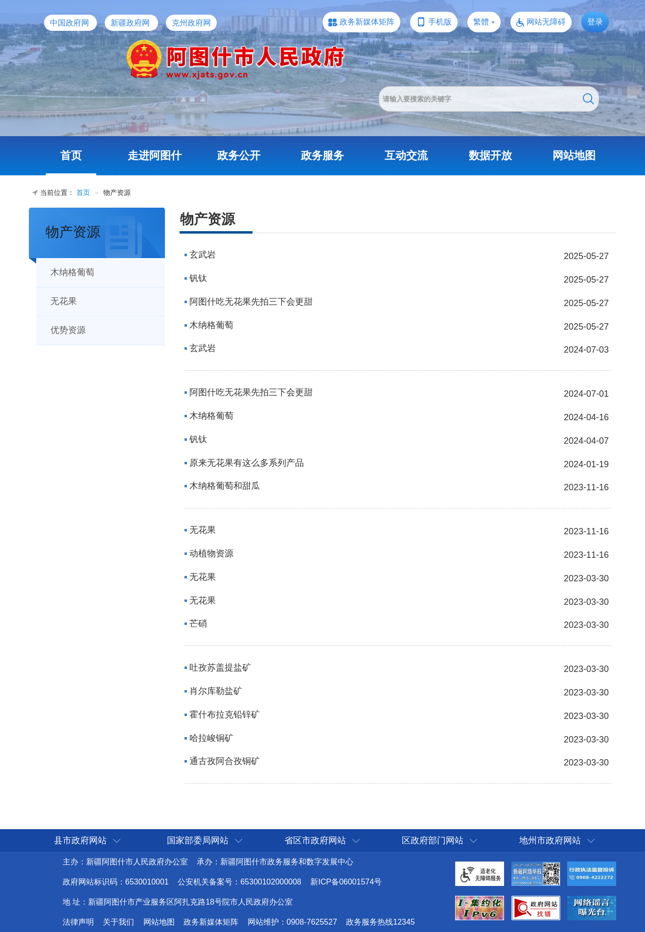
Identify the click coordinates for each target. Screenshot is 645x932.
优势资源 (68, 330)
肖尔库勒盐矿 (215, 691)
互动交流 (406, 155)
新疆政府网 (130, 23)
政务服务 (322, 155)
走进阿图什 (155, 155)
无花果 (63, 301)
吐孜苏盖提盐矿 (220, 667)
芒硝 (198, 623)
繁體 (481, 22)
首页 (71, 155)
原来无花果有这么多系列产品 (246, 463)
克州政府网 (191, 23)
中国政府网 (69, 23)
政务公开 (238, 155)
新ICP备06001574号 (346, 882)
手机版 (440, 22)
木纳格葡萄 (72, 272)
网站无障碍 (546, 22)
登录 (595, 22)
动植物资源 (211, 553)
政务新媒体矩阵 (367, 22)
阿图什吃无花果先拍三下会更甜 (251, 302)
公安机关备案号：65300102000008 (239, 882)
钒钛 (198, 278)
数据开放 (490, 155)
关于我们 (118, 922)
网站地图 (574, 155)
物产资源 (73, 231)
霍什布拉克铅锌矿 (224, 714)
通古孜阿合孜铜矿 (224, 761)
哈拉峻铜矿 (211, 738)
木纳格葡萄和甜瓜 (224, 486)
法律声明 (78, 922)
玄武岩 (202, 255)
